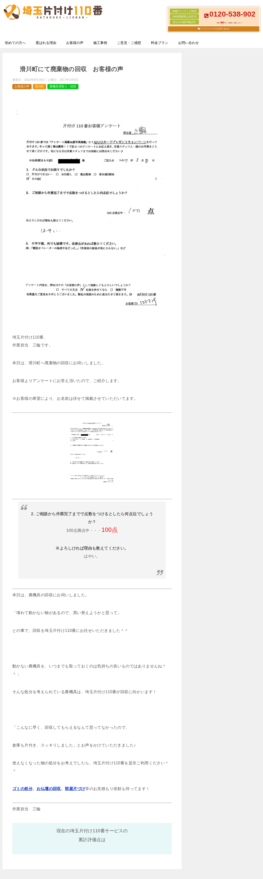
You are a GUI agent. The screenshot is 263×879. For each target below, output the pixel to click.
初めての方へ (15, 43)
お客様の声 (74, 43)
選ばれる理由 (46, 43)
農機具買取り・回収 (63, 86)
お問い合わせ (188, 43)
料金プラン (159, 43)
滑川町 (39, 86)
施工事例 (100, 43)
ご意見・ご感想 (129, 43)
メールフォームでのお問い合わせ (214, 29)
